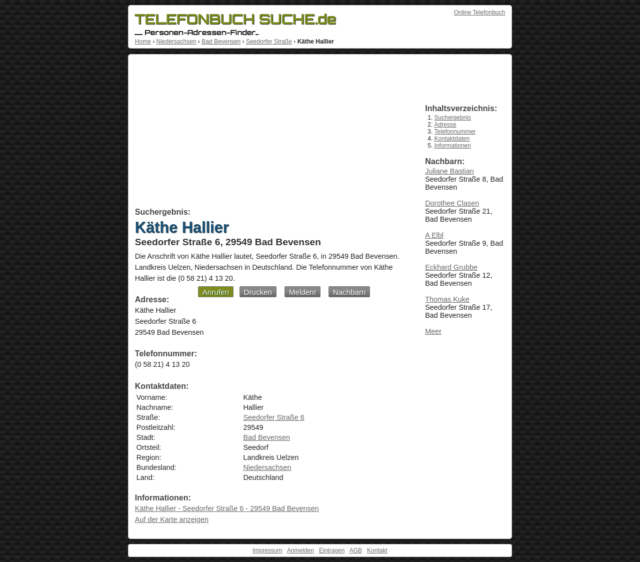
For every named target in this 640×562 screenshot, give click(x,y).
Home (143, 41)
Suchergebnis (452, 117)
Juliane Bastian (449, 171)
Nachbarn (349, 292)
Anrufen (215, 292)
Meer (433, 331)
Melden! (302, 292)
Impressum (267, 550)
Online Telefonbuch (480, 12)
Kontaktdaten (452, 138)
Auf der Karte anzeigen (171, 519)
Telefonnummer (455, 131)
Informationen (452, 145)
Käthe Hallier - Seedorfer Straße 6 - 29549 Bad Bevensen (227, 508)
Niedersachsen (176, 41)
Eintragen (331, 550)
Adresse (445, 124)
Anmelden (300, 550)
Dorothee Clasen (452, 203)
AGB (356, 550)
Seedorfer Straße (269, 41)
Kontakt (377, 550)
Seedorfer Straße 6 (273, 417)
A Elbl (434, 235)
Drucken (258, 292)
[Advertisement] (268, 133)
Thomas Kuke (447, 299)
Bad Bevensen (221, 41)
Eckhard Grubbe (451, 267)
